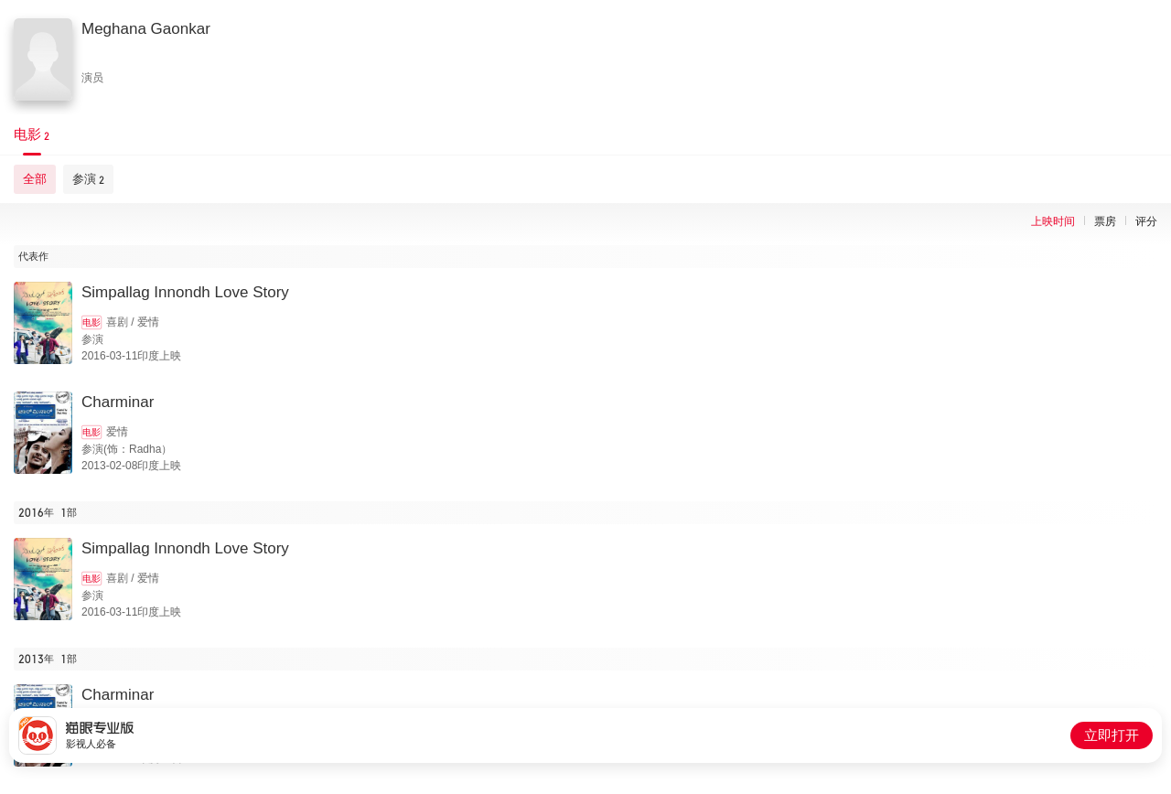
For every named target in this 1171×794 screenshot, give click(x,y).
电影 (91, 322)
